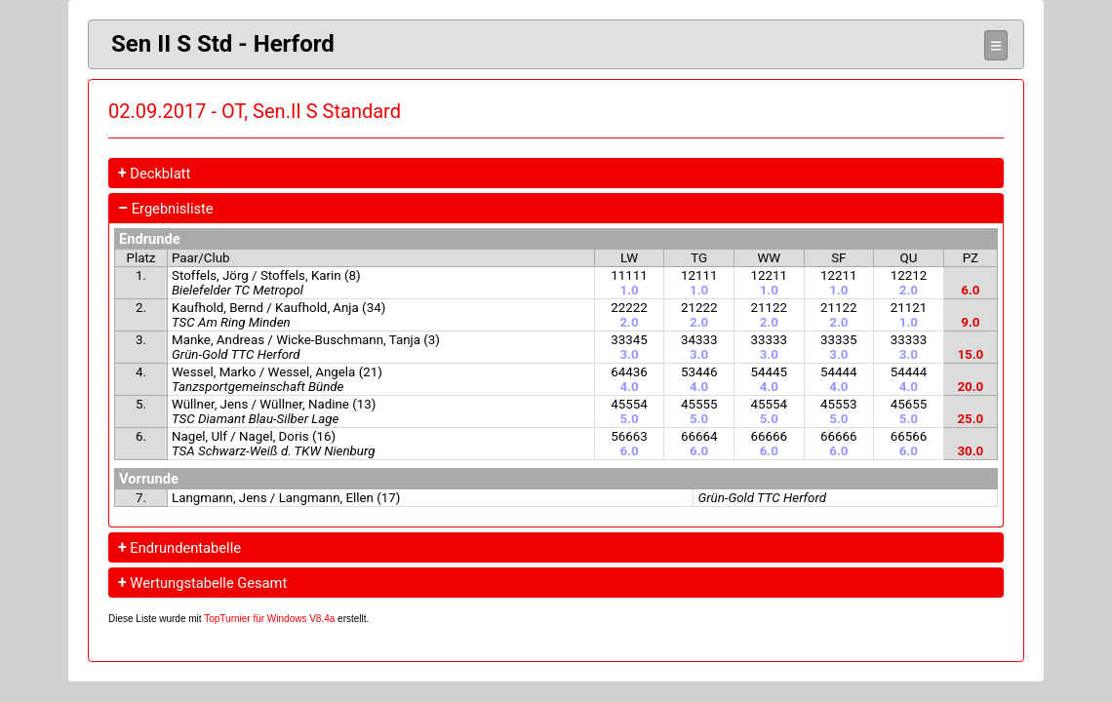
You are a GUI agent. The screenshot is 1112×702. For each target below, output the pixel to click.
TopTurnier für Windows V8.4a (269, 618)
